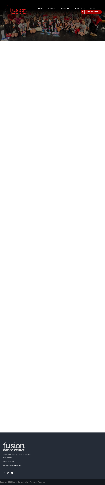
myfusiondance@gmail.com (13, 465)
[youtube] (12, 473)
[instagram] (8, 473)
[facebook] (4, 473)
